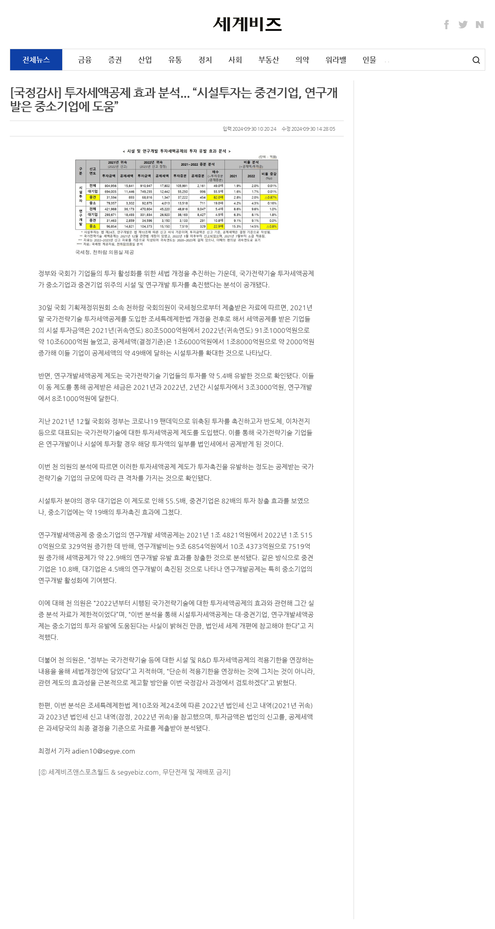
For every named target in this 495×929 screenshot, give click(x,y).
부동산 (268, 59)
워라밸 (336, 59)
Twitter (463, 24)
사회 (235, 59)
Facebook (446, 24)
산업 (145, 59)
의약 (302, 59)
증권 (115, 59)
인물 (369, 59)
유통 (175, 59)
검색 (476, 60)
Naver (480, 24)
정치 (205, 59)
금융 (85, 59)
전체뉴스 (36, 59)
